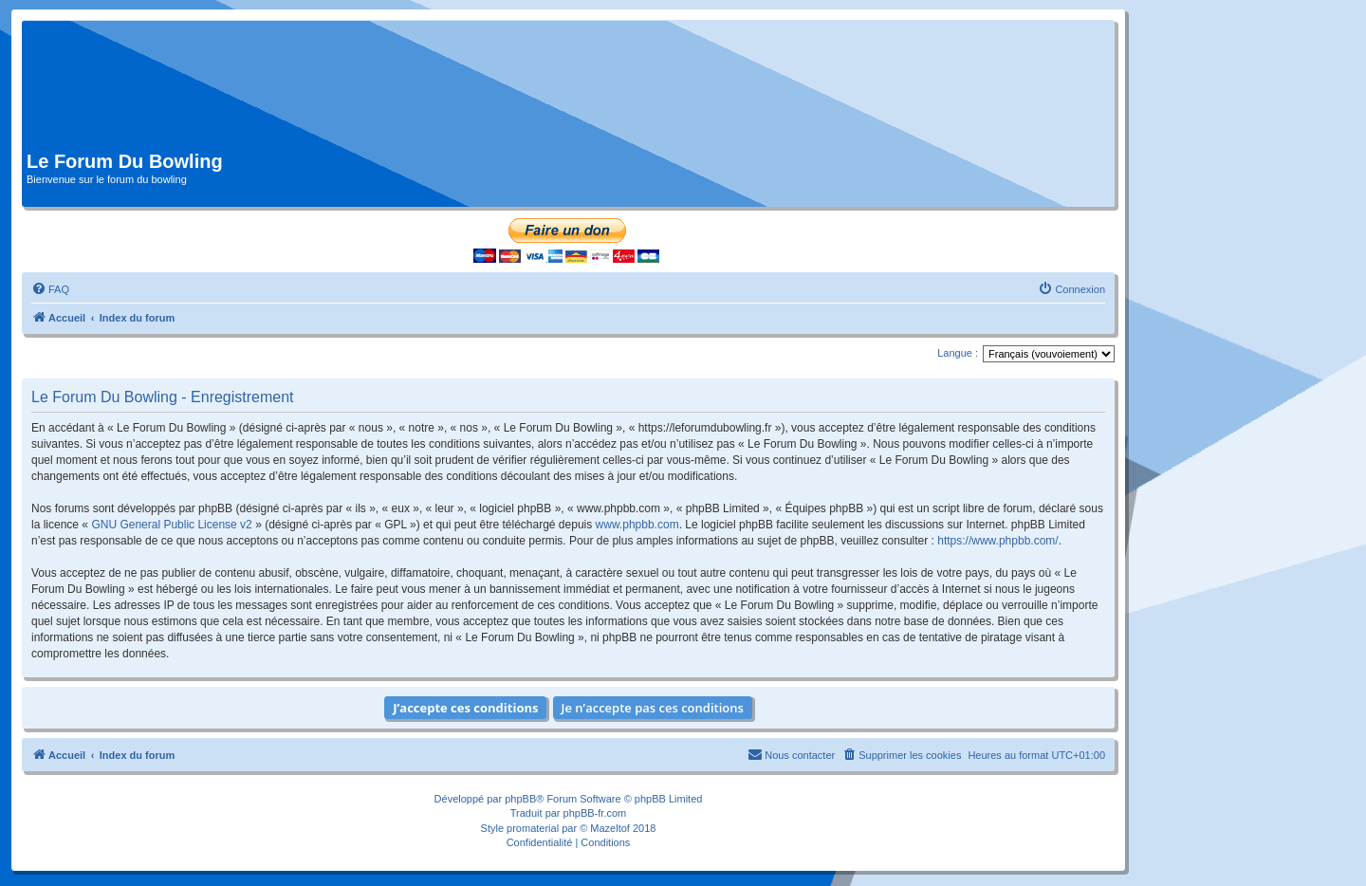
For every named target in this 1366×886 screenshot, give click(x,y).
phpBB (520, 798)
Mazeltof (610, 828)
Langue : (957, 353)
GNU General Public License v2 (171, 524)
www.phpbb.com (637, 524)
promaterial (533, 828)
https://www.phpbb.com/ (997, 540)
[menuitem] (50, 289)
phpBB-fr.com (595, 813)
